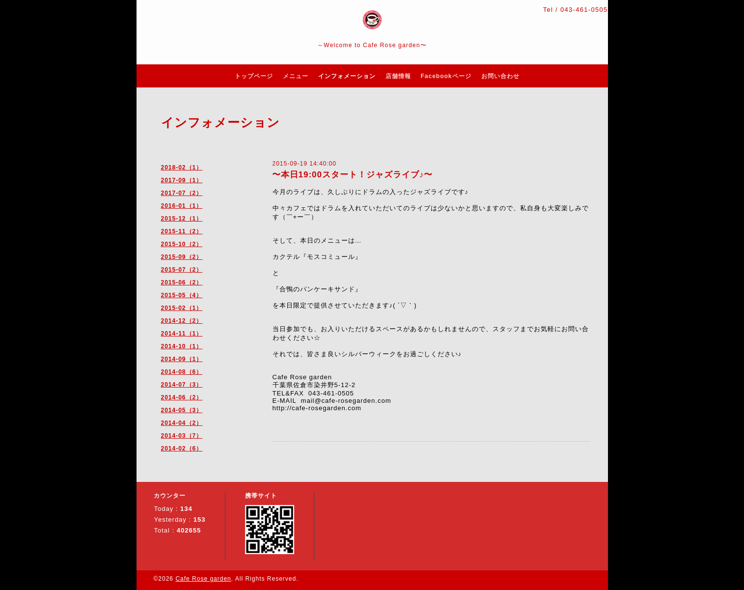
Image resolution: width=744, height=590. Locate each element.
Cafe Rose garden (203, 578)
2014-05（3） (182, 410)
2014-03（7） (182, 435)
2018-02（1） (182, 167)
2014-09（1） (182, 359)
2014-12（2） (182, 320)
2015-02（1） (182, 308)
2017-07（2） (182, 193)
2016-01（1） (182, 205)
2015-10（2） (182, 244)
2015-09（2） (182, 256)
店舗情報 (398, 76)
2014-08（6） (182, 371)
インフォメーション (347, 76)
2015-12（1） (182, 218)
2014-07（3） (182, 384)
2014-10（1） (182, 346)
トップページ (254, 76)
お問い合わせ (500, 76)
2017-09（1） (182, 180)
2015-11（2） (182, 231)
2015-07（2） (182, 269)
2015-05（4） (182, 295)
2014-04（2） (182, 423)
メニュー (295, 76)
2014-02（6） (182, 448)
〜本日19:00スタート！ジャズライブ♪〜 (352, 174)
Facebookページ (446, 76)
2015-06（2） (182, 282)
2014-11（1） (182, 333)
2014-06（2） (182, 397)
